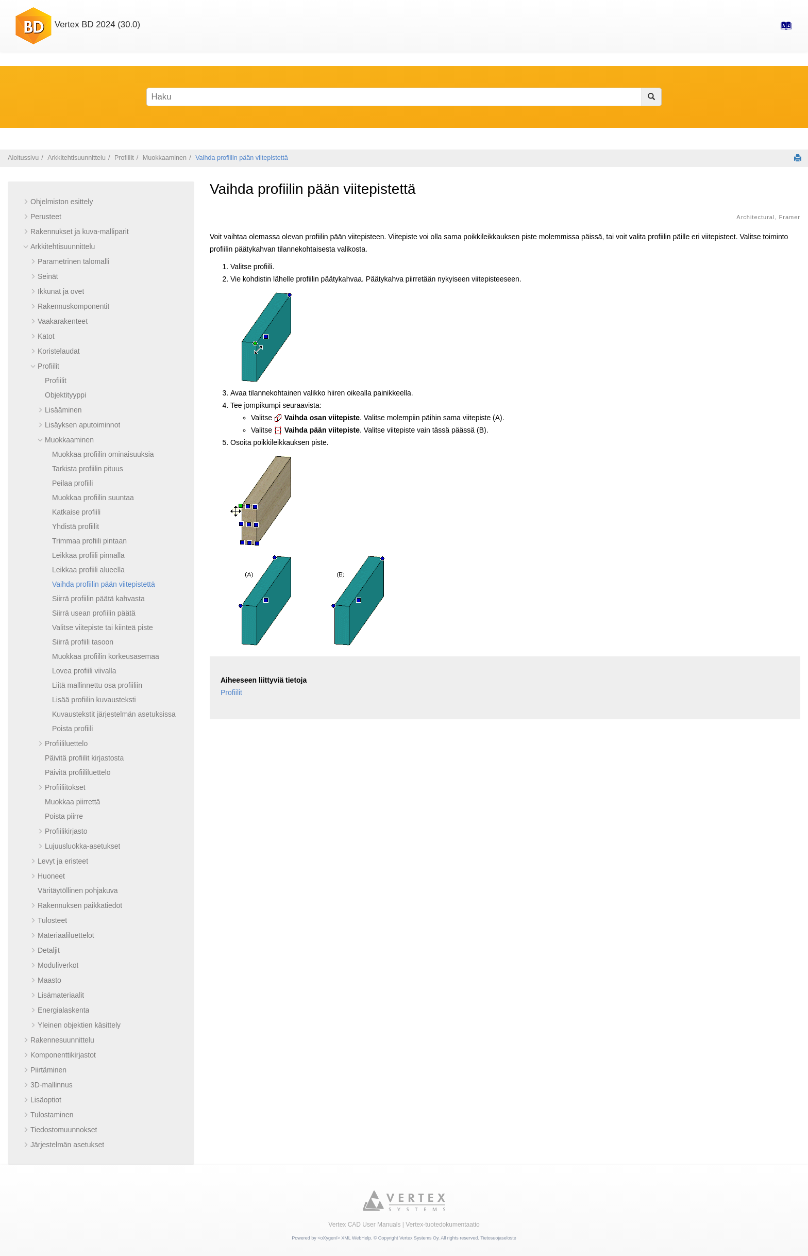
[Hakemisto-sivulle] (782, 29)
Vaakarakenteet (63, 321)
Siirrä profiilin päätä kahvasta (98, 598)
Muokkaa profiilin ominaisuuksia (103, 454)
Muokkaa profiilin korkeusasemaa (105, 656)
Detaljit (49, 950)
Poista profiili (72, 728)
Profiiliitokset (65, 787)
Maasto (49, 980)
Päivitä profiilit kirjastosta (84, 758)
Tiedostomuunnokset (63, 1130)
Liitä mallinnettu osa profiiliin (97, 685)
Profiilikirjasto (66, 831)
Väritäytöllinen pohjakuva (78, 890)
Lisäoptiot (45, 1100)
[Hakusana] (404, 97)
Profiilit (124, 157)
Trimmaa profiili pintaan (89, 541)
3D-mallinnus (51, 1085)
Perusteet (45, 216)
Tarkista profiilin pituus (87, 469)
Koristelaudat (59, 351)
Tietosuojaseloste (498, 1238)
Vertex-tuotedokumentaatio (442, 1224)
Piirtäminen (48, 1070)
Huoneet (51, 876)
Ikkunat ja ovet (61, 291)
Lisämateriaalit (61, 995)
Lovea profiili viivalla (84, 671)
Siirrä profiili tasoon (82, 642)
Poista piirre (64, 816)
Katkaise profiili (76, 512)
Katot (46, 336)
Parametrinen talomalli (73, 261)
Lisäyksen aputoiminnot (82, 425)
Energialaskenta (63, 1010)
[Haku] (652, 97)
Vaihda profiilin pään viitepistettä (241, 157)
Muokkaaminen (165, 157)
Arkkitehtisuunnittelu (76, 157)
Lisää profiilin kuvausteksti (94, 700)
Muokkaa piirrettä (72, 802)
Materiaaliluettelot (66, 935)
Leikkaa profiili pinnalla (88, 555)
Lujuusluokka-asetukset (82, 846)
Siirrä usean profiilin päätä (94, 613)
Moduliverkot (58, 965)
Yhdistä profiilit (75, 526)
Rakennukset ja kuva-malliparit (79, 231)
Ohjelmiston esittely (61, 201)
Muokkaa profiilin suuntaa (93, 497)
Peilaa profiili (72, 483)
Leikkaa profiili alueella (88, 570)
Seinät (48, 276)
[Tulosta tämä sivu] (797, 158)
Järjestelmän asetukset (67, 1145)
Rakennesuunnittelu (62, 1040)
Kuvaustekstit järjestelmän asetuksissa (114, 714)
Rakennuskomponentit (73, 306)
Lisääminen (63, 410)
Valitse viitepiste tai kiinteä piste (102, 627)
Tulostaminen (52, 1115)
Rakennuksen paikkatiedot (80, 905)
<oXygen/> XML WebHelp (344, 1238)
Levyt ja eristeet (63, 861)
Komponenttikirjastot (63, 1055)
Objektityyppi (65, 395)
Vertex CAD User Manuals (364, 1224)
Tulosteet (52, 920)
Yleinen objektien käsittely (79, 1025)
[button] (26, 201)
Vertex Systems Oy (419, 1238)
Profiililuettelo (66, 743)
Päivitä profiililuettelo (78, 772)
